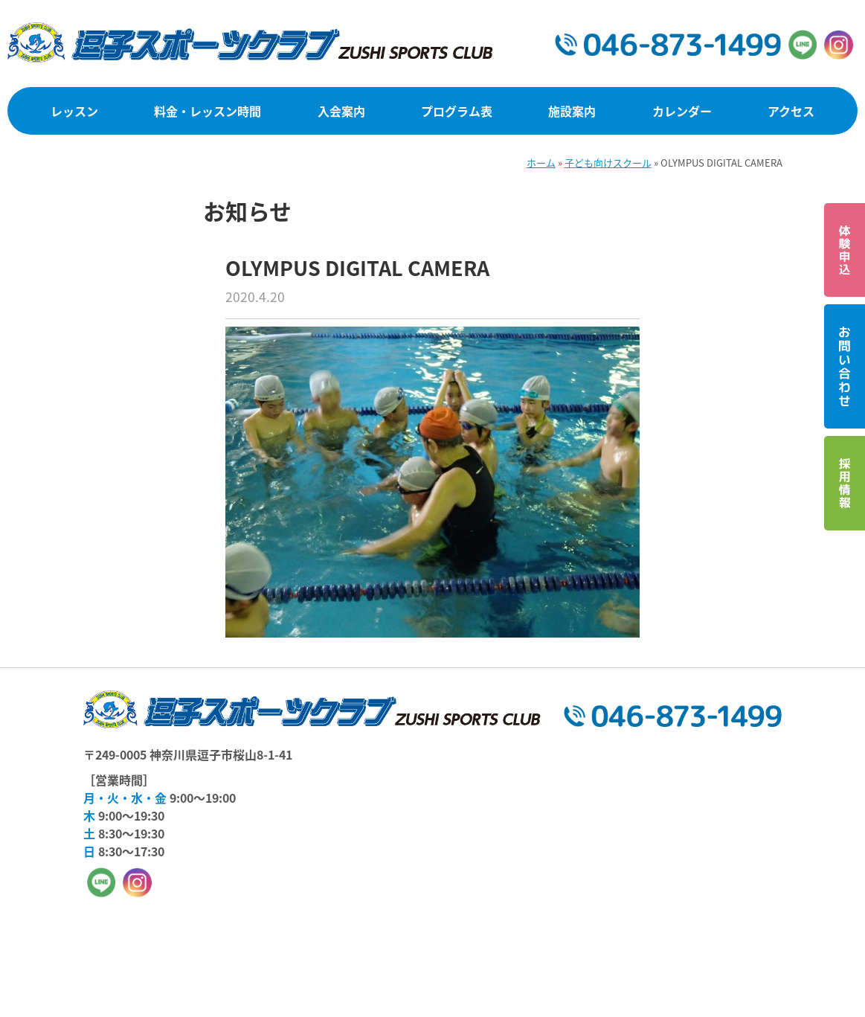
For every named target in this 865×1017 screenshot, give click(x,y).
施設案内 (572, 111)
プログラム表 (456, 111)
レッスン (74, 111)
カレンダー (682, 111)
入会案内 (341, 111)
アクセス (791, 111)
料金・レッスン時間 (207, 111)
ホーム (541, 162)
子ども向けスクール (608, 162)
